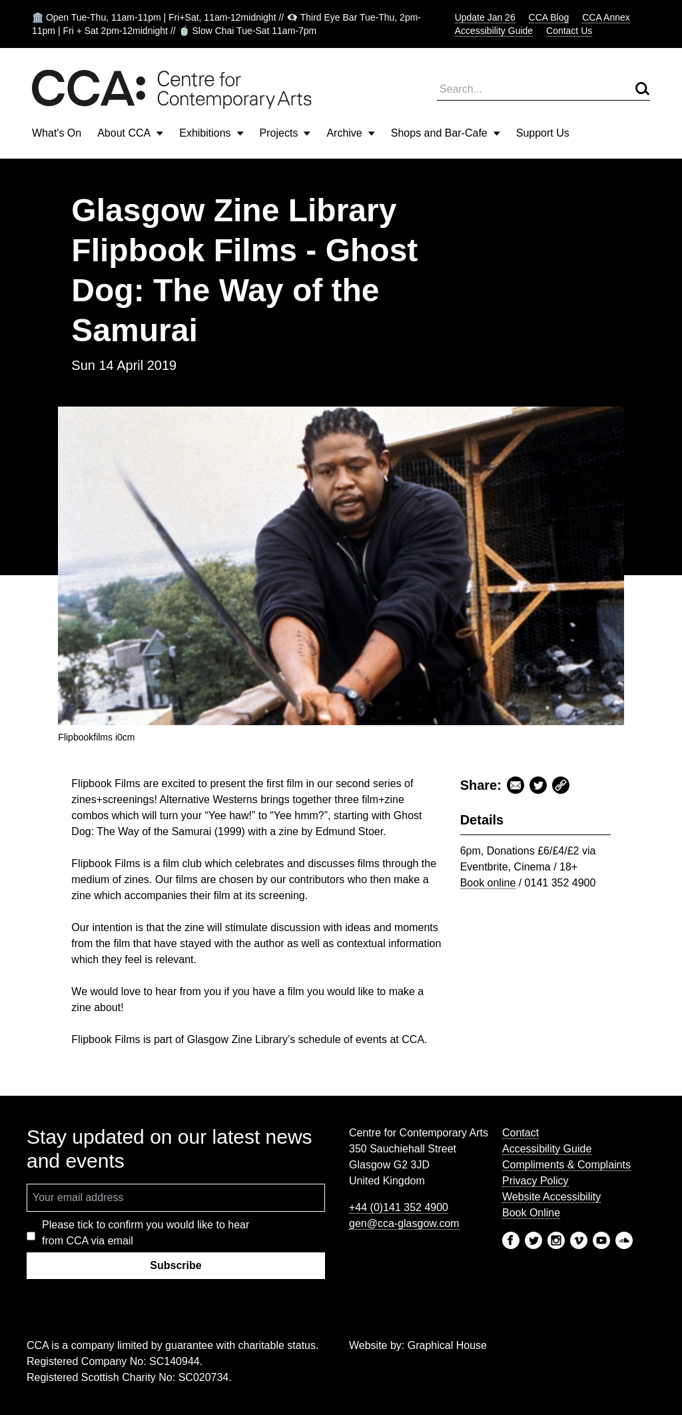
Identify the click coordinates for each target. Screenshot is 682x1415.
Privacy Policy (535, 1180)
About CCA (130, 133)
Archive (350, 133)
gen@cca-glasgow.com (404, 1223)
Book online (488, 882)
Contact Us (569, 30)
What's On (56, 133)
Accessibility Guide (494, 30)
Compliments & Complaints (566, 1164)
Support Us (542, 133)
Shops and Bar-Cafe (445, 133)
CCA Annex (606, 17)
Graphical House (447, 1345)
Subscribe (175, 1265)
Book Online (531, 1212)
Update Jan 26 (485, 17)
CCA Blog (549, 17)
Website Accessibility (551, 1196)
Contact (520, 1132)
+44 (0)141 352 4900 (398, 1207)
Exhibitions (211, 133)
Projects (285, 133)
